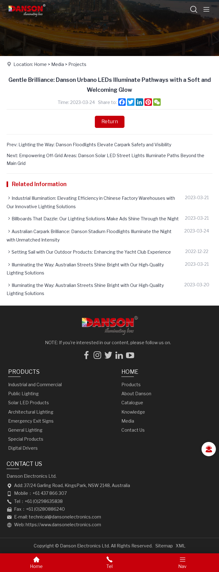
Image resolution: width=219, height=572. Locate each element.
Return (109, 121)
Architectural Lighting (30, 412)
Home (40, 64)
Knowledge (133, 412)
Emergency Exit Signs (31, 421)
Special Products (25, 439)
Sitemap (164, 545)
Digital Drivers (23, 448)
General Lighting (25, 430)
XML (181, 545)
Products (24, 371)
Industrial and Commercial (35, 384)
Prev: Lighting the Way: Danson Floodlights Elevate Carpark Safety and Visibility (89, 144)
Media (57, 64)
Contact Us (133, 430)
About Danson (136, 393)
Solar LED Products (28, 402)
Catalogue (132, 402)
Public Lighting (23, 393)
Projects (77, 64)
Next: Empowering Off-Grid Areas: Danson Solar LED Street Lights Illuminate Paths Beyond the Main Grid (105, 159)
